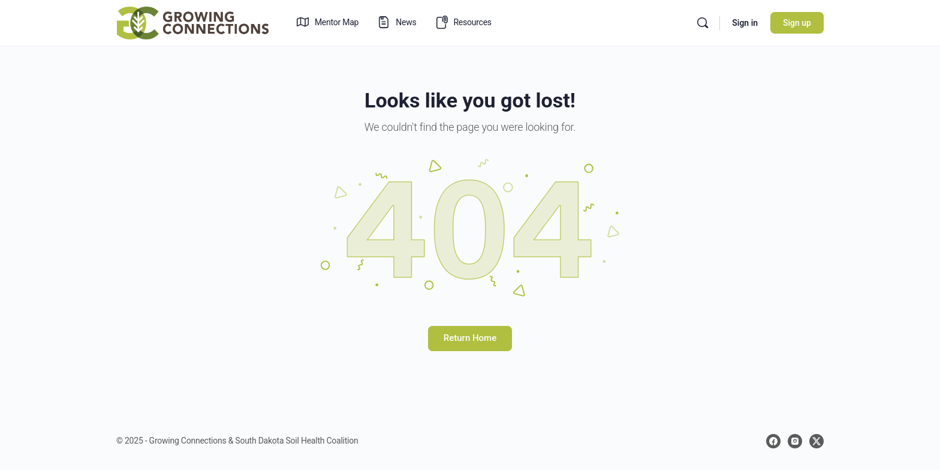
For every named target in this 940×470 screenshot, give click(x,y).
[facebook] (773, 441)
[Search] (703, 23)
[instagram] (795, 441)
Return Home (470, 338)
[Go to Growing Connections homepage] (192, 21)
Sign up (797, 23)
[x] (816, 441)
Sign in (745, 23)
